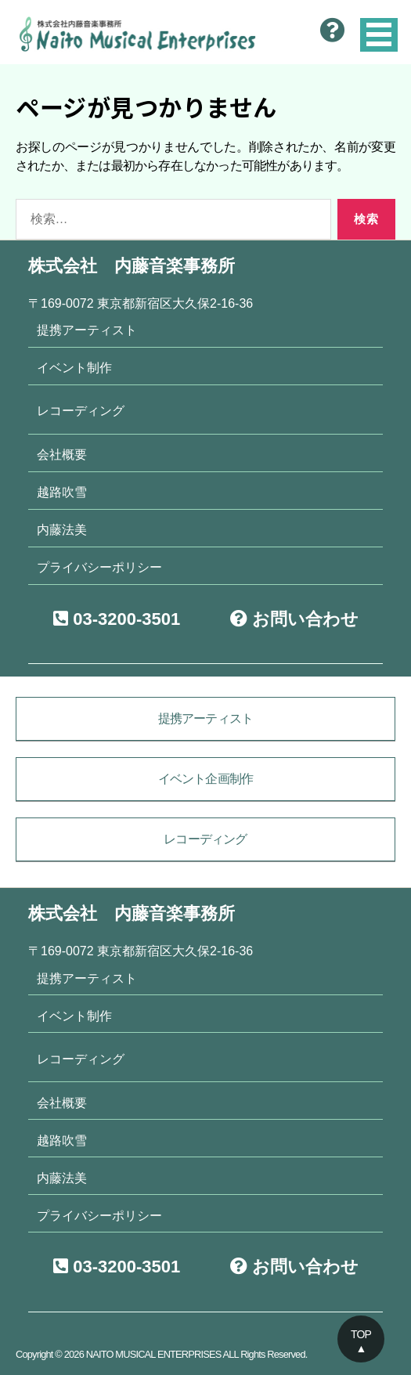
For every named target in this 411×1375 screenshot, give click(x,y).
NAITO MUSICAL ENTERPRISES (154, 1354)
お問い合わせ (294, 619)
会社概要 (62, 454)
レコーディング (80, 410)
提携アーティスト (87, 330)
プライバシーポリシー (99, 567)
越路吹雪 (62, 492)
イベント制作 (74, 367)
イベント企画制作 (206, 778)
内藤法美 (62, 529)
